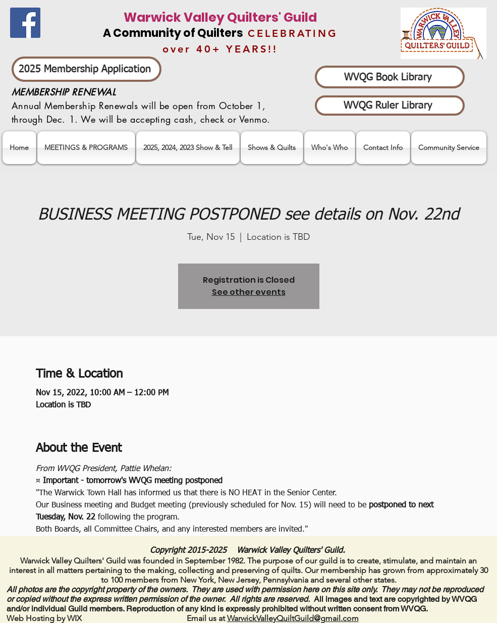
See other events (249, 292)
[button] (188, 147)
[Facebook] (25, 23)
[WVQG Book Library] (390, 77)
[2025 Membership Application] (86, 69)
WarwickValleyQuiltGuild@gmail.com (293, 618)
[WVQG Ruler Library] (390, 105)
